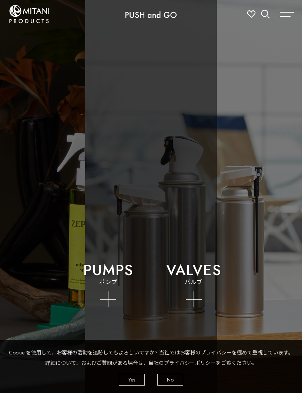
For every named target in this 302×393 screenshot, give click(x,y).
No (170, 379)
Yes (131, 379)
